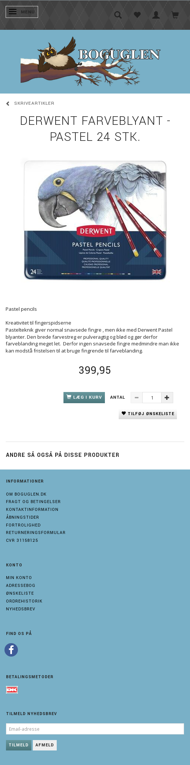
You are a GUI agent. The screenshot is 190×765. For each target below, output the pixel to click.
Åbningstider (22, 517)
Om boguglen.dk (26, 494)
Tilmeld (19, 745)
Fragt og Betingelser (33, 502)
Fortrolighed (23, 525)
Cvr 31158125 (22, 540)
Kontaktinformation (32, 509)
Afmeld (44, 745)
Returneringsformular (36, 532)
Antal (118, 397)
